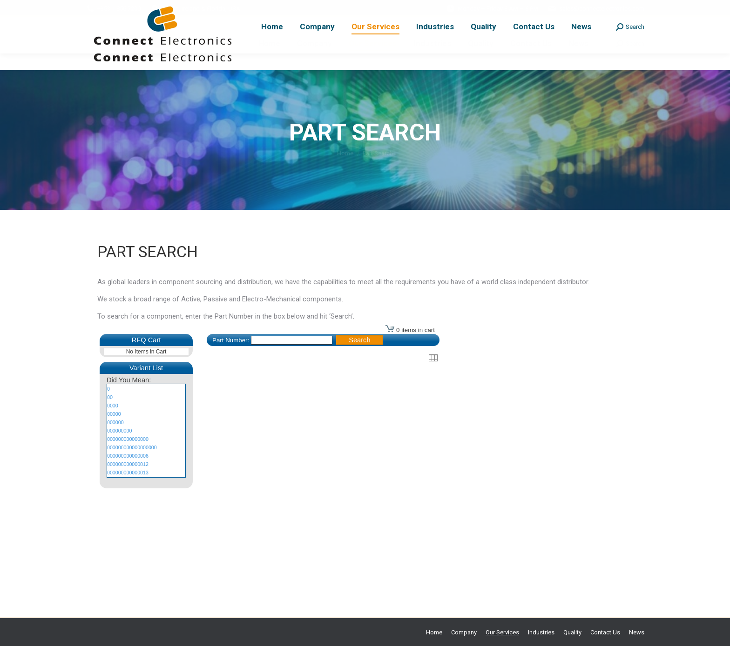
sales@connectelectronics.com (601, 8)
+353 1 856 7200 (119, 8)
